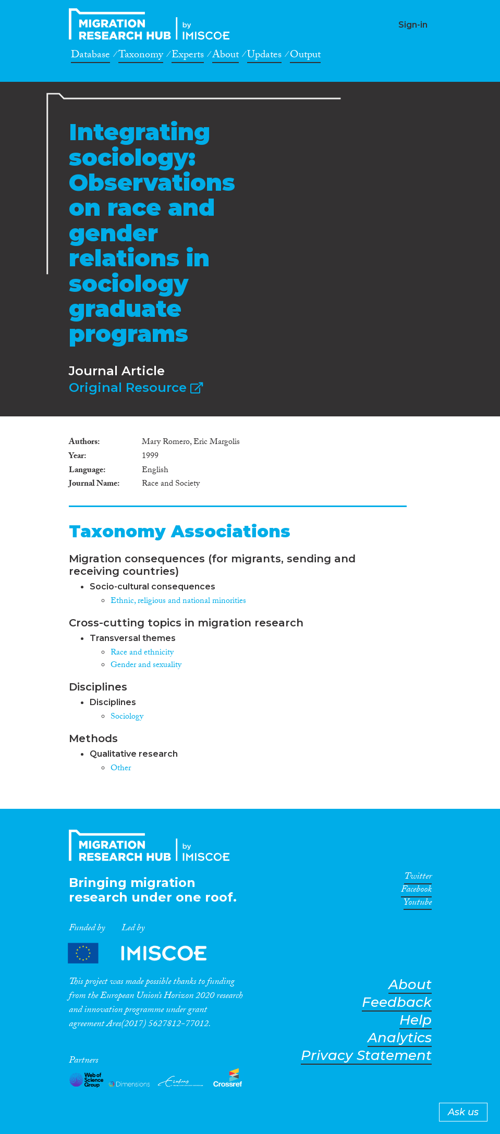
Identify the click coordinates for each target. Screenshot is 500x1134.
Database (90, 56)
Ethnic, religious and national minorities (178, 602)
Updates (264, 56)
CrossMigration (152, 24)
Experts (188, 56)
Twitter (418, 878)
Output (305, 56)
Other (121, 769)
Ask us (463, 1112)
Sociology (127, 717)
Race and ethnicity (142, 653)
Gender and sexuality (146, 666)
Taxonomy (140, 56)
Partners (146, 953)
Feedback (397, 1002)
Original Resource (136, 387)
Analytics (400, 1038)
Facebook (416, 891)
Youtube (418, 904)
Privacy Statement (366, 1055)
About (225, 56)
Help (415, 1020)
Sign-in (413, 25)
